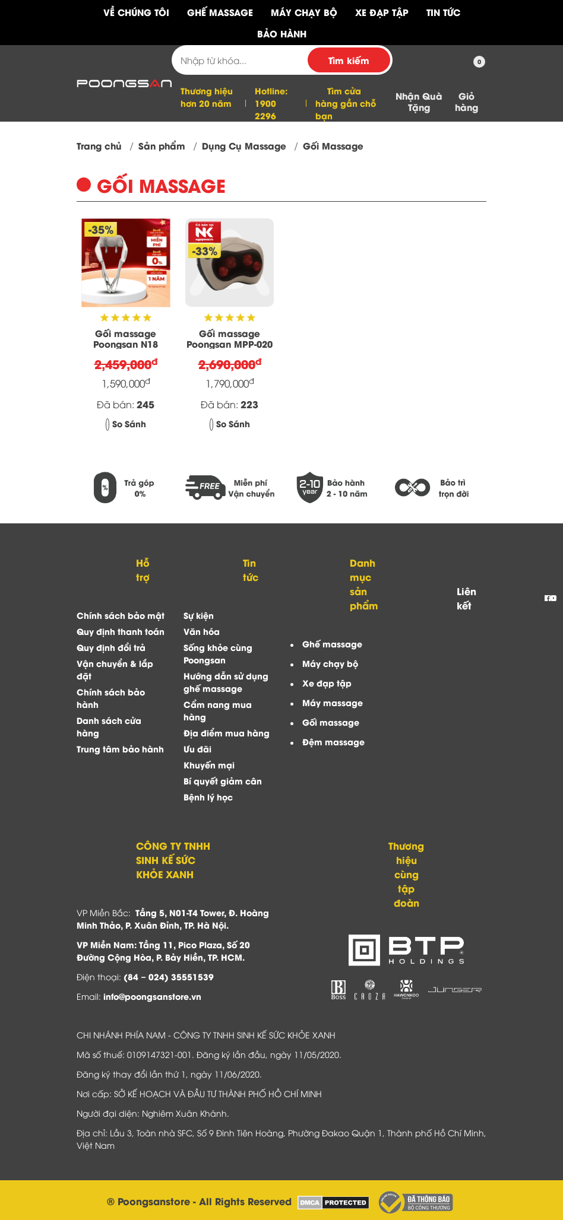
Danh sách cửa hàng (109, 726)
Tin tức (443, 11)
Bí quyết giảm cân (223, 780)
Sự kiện (199, 615)
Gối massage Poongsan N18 (125, 338)
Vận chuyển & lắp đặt (115, 669)
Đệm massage (333, 741)
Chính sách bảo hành (111, 697)
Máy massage (332, 702)
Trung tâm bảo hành (120, 748)
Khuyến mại (209, 764)
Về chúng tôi (136, 11)
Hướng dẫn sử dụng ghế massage (226, 681)
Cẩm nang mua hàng (218, 710)
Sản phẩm (161, 145)
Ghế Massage (220, 11)
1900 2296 (265, 109)
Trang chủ (99, 145)
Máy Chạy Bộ (304, 11)
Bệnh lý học (208, 796)
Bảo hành (281, 33)
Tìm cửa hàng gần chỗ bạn (345, 103)
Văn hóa (202, 631)
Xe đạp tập (327, 682)
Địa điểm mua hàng (227, 732)
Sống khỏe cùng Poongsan (218, 653)
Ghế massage (332, 643)
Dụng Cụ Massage (244, 145)
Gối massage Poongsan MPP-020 (229, 338)
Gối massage (330, 722)
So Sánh (126, 423)
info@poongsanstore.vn (152, 996)
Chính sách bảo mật (121, 615)
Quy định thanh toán (121, 631)
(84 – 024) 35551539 (169, 976)
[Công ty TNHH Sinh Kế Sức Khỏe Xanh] (124, 81)
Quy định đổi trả (111, 647)
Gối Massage (333, 145)
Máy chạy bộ (330, 663)
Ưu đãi (197, 748)
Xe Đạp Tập (382, 11)
